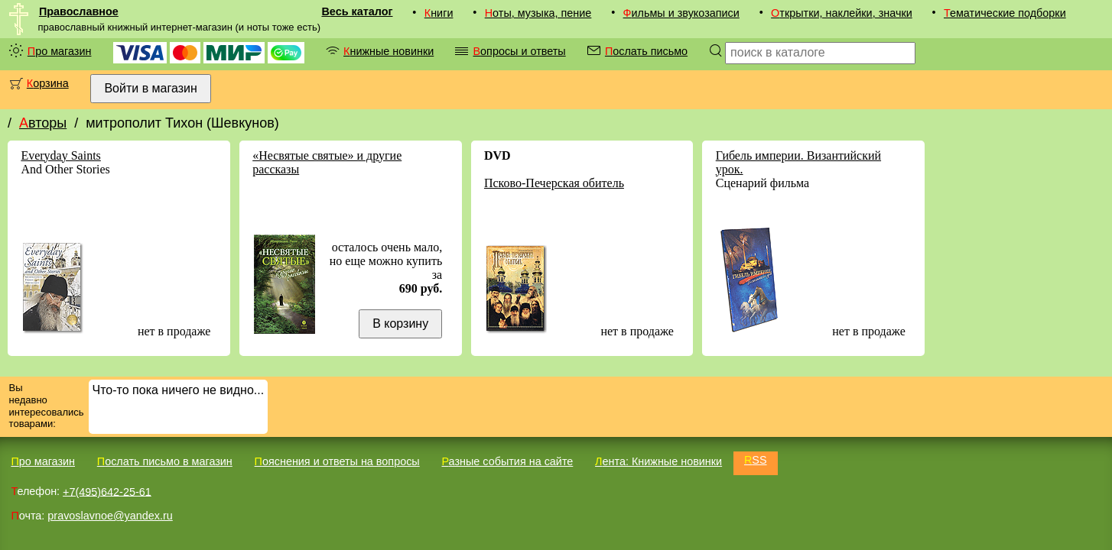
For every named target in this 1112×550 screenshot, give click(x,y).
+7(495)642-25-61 (107, 491)
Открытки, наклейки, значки (841, 13)
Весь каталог (356, 11)
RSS (755, 460)
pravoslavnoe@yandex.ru (109, 516)
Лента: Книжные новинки (658, 461)
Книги (439, 13)
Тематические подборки (1005, 13)
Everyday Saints (60, 155)
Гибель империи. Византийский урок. (798, 162)
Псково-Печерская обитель (554, 182)
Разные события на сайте (507, 461)
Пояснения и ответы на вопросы (337, 461)
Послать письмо (646, 51)
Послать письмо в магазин (164, 461)
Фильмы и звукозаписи (681, 13)
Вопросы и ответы (519, 51)
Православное (79, 11)
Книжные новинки (388, 51)
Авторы (43, 123)
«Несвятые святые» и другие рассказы (327, 162)
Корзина (48, 83)
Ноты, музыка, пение (538, 13)
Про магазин (60, 51)
